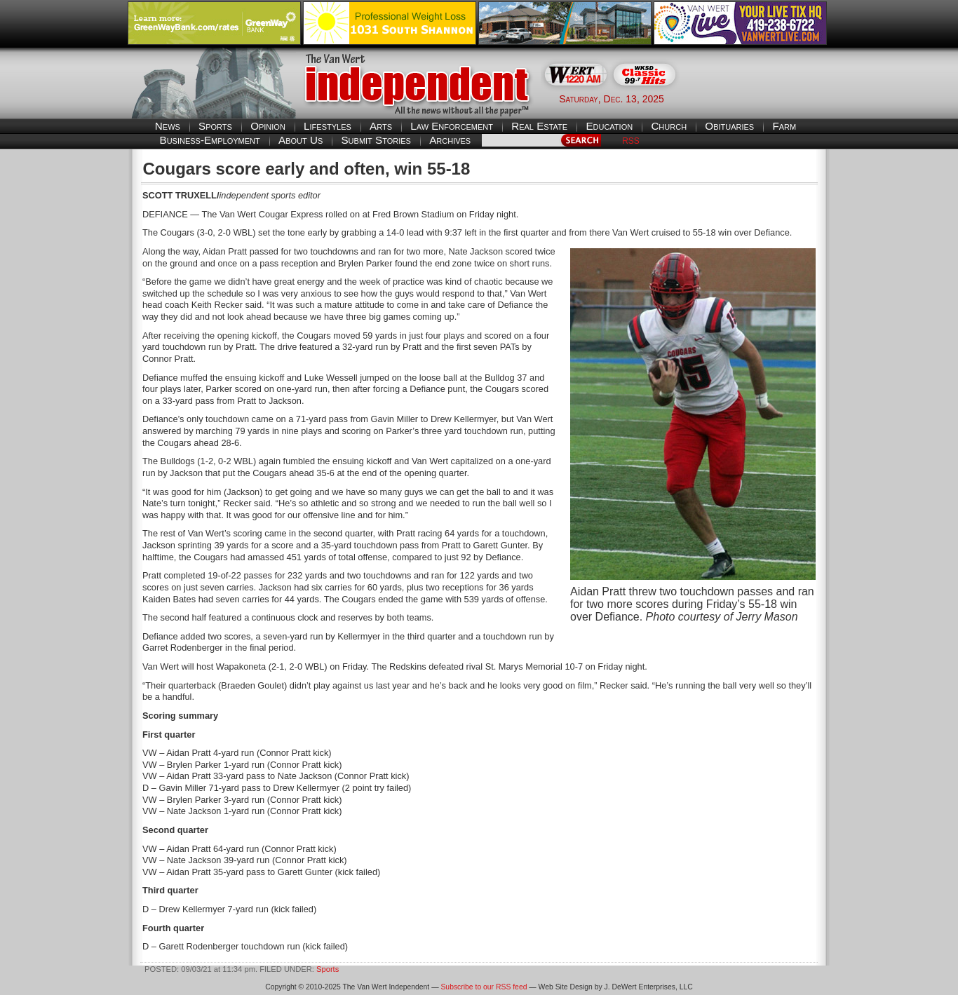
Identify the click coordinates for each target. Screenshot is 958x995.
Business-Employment (210, 140)
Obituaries (729, 126)
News (167, 126)
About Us (300, 140)
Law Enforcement (451, 126)
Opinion (267, 126)
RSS (631, 141)
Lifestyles (327, 126)
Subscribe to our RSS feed (483, 987)
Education (609, 126)
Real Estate (539, 126)
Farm (784, 126)
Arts (381, 126)
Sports (215, 126)
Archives (450, 140)
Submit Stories (375, 140)
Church (669, 126)
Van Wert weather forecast (760, 98)
